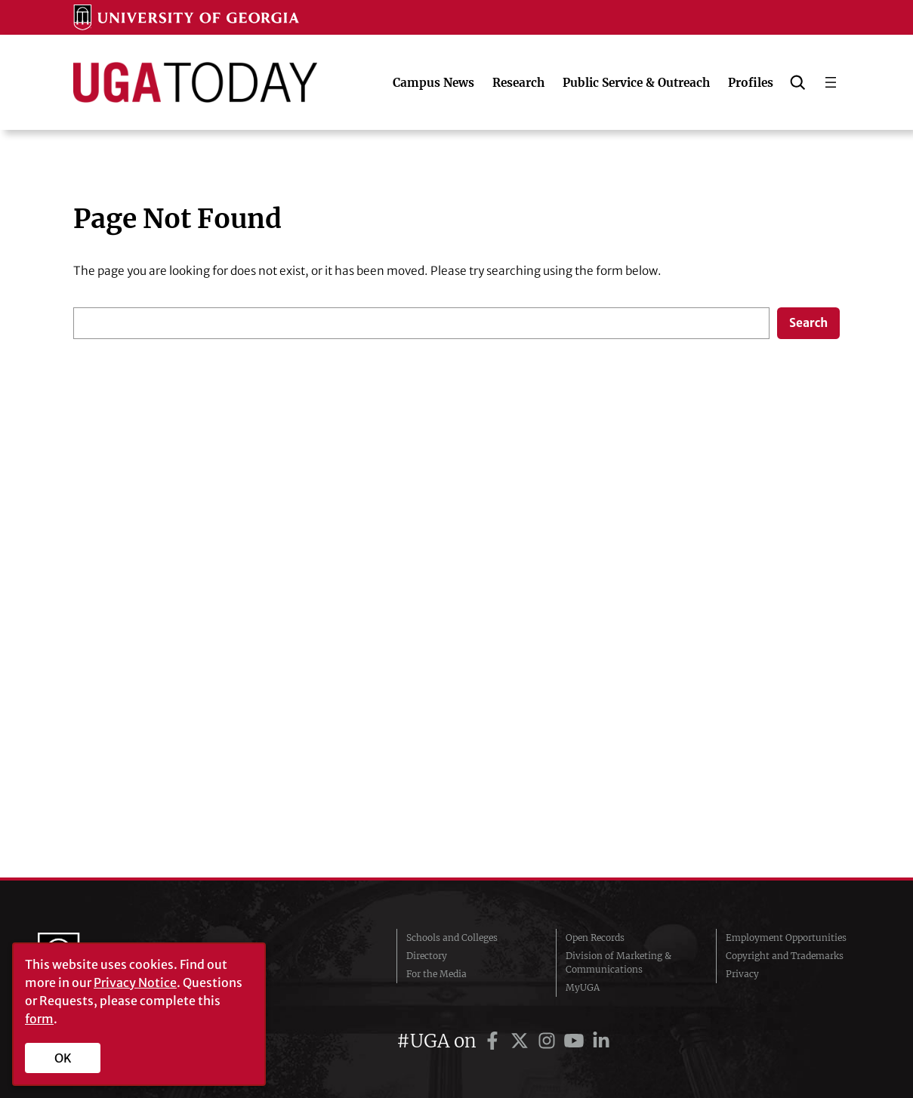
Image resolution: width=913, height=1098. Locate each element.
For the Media (436, 973)
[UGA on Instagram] (549, 1041)
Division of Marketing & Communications (618, 962)
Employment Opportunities (786, 937)
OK (63, 1058)
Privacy (742, 973)
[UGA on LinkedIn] (601, 1041)
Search (808, 323)
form (39, 1018)
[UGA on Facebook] (494, 1041)
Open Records (595, 937)
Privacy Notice (135, 982)
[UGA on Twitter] (521, 1041)
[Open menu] (831, 82)
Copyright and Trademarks (785, 955)
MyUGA (583, 987)
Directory (426, 955)
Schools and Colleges (452, 937)
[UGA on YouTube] (576, 1041)
